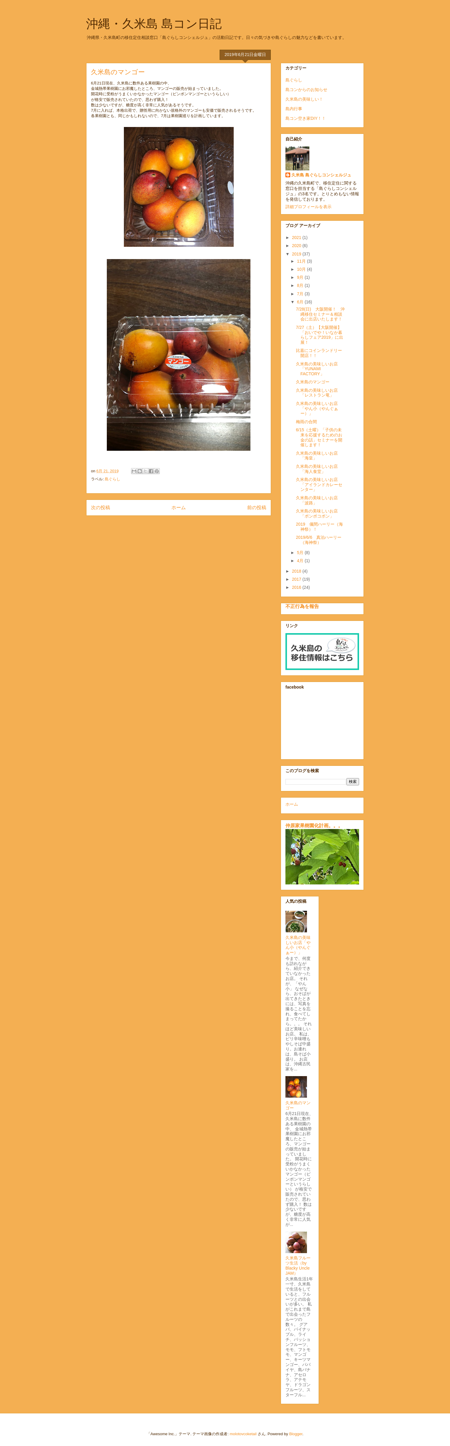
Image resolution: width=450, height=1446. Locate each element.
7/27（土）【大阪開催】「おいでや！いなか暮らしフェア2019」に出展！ (319, 335)
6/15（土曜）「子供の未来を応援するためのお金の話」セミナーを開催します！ (319, 437)
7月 (301, 293)
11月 (302, 261)
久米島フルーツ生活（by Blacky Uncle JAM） (298, 1265)
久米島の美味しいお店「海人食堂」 (317, 469)
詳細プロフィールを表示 (308, 206)
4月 (301, 560)
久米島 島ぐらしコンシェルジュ (321, 175)
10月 (302, 269)
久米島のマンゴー (312, 381)
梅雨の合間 (306, 421)
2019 (297, 254)
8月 (301, 285)
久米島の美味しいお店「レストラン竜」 (317, 393)
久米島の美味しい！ (304, 99)
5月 (301, 552)
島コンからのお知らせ (306, 89)
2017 (297, 579)
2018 (297, 571)
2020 (297, 245)
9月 (301, 277)
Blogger (295, 1434)
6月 (301, 302)
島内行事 (293, 108)
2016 (297, 587)
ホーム (178, 507)
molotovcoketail (243, 1434)
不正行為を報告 (302, 606)
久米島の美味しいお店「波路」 (317, 500)
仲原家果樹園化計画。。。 (314, 825)
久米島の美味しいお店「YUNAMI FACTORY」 (317, 369)
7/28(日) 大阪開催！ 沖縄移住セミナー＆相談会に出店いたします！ (320, 314)
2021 (297, 237)
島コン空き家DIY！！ (305, 118)
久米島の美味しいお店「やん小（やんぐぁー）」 (317, 408)
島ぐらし (112, 479)
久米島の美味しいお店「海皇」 (317, 456)
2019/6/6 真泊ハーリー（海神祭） (319, 540)
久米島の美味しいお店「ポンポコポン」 (317, 513)
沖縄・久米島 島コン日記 (154, 23)
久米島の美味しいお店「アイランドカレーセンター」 (319, 484)
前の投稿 (256, 507)
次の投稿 (100, 507)
